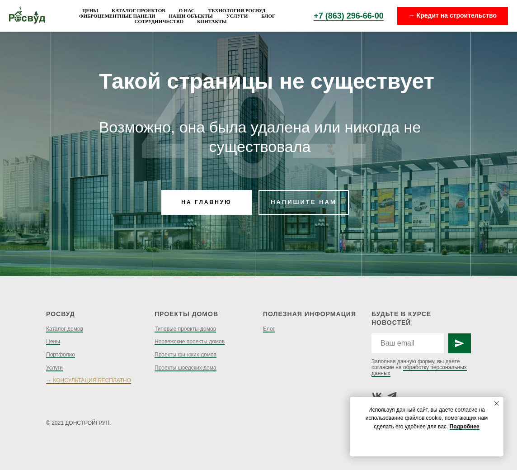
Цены (90, 10)
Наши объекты (191, 16)
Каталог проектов (138, 10)
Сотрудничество (158, 21)
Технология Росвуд (236, 10)
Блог (268, 16)
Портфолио (60, 354)
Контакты (212, 21)
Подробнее (464, 426)
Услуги (237, 16)
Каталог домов (64, 329)
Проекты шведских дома (185, 368)
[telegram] (392, 395)
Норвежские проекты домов (190, 341)
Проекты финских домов (185, 354)
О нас (187, 10)
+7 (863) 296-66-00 (349, 15)
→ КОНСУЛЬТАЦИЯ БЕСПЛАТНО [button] (88, 380)
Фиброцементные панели (117, 16)
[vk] (377, 395)
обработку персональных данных (419, 370)
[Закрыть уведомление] (496, 403)
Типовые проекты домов (185, 329)
